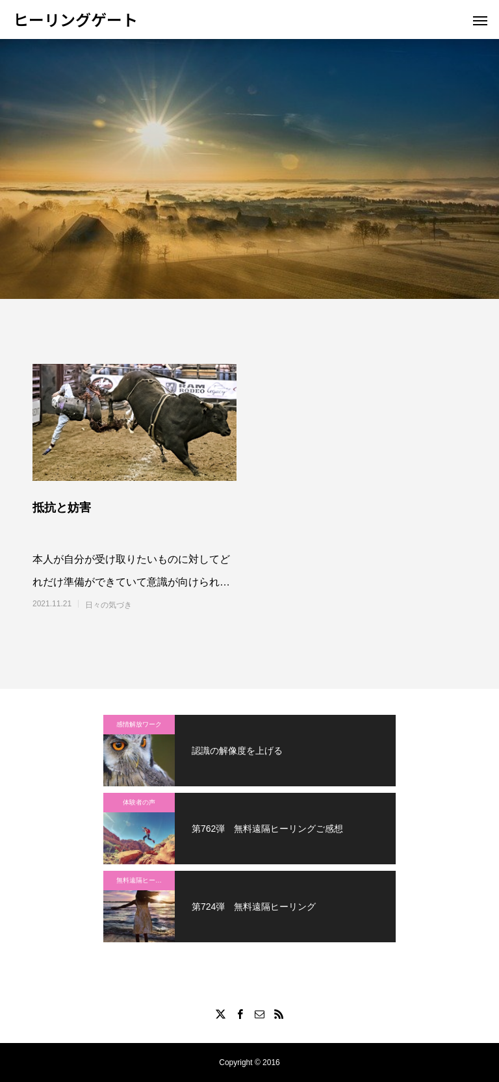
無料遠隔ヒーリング (145, 880)
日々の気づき (108, 605)
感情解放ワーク (139, 724)
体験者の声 (139, 802)
